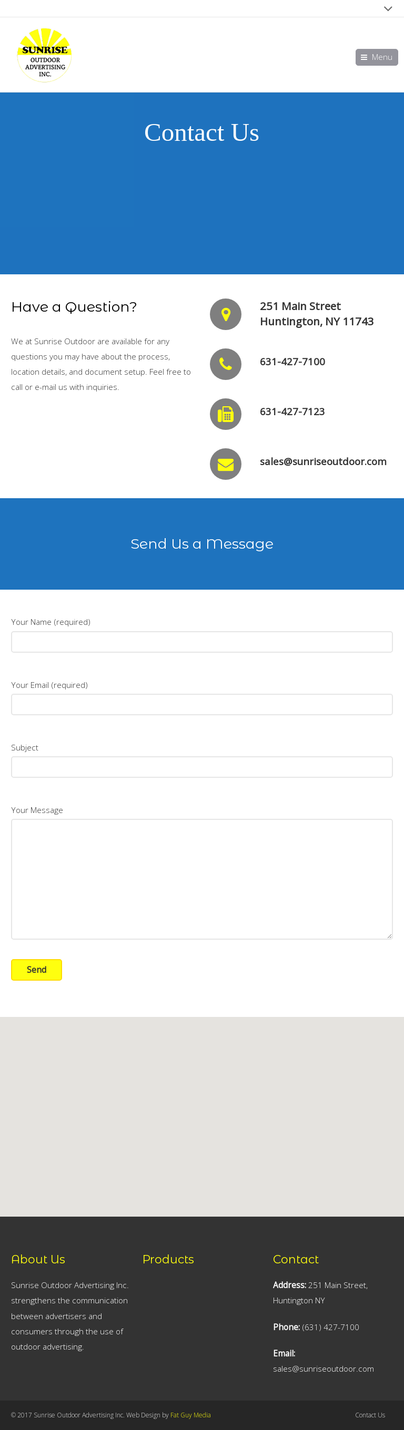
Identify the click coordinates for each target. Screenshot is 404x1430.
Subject (202, 755)
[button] (202, 1059)
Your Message (202, 818)
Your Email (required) (202, 693)
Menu (382, 57)
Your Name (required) (202, 629)
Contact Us (370, 1415)
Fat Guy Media (190, 1415)
